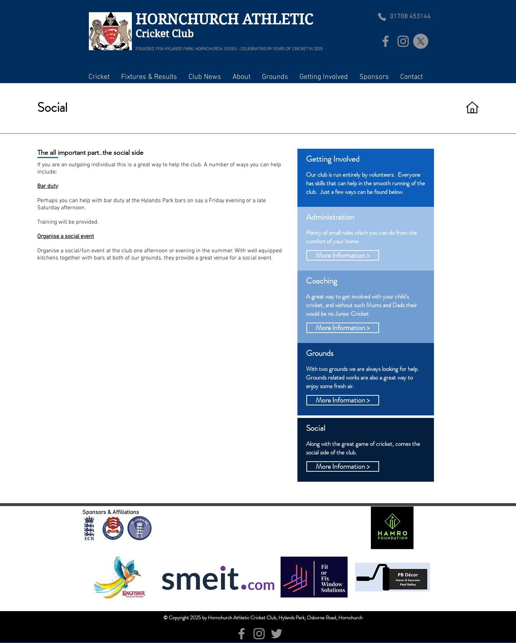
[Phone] (382, 17)
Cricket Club (164, 34)
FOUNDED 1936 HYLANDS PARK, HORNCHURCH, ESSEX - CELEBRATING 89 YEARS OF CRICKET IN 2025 (228, 49)
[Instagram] (403, 41)
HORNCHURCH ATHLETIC (226, 19)
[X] (420, 41)
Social (52, 107)
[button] (98, 77)
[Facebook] (385, 41)
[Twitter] (276, 633)
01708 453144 (410, 16)
